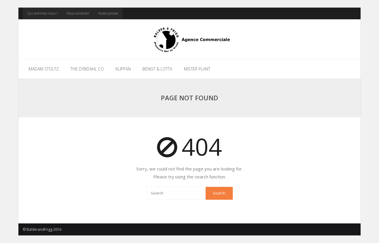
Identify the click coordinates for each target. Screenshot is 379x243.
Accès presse (108, 13)
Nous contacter (77, 13)
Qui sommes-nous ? (42, 13)
